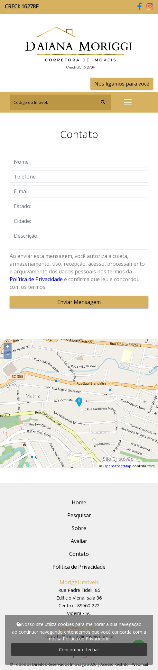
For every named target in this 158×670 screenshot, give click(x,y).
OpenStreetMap (117, 465)
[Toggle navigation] (128, 102)
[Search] (60, 102)
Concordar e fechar (79, 650)
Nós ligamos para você (121, 83)
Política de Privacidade (36, 279)
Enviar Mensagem (79, 302)
